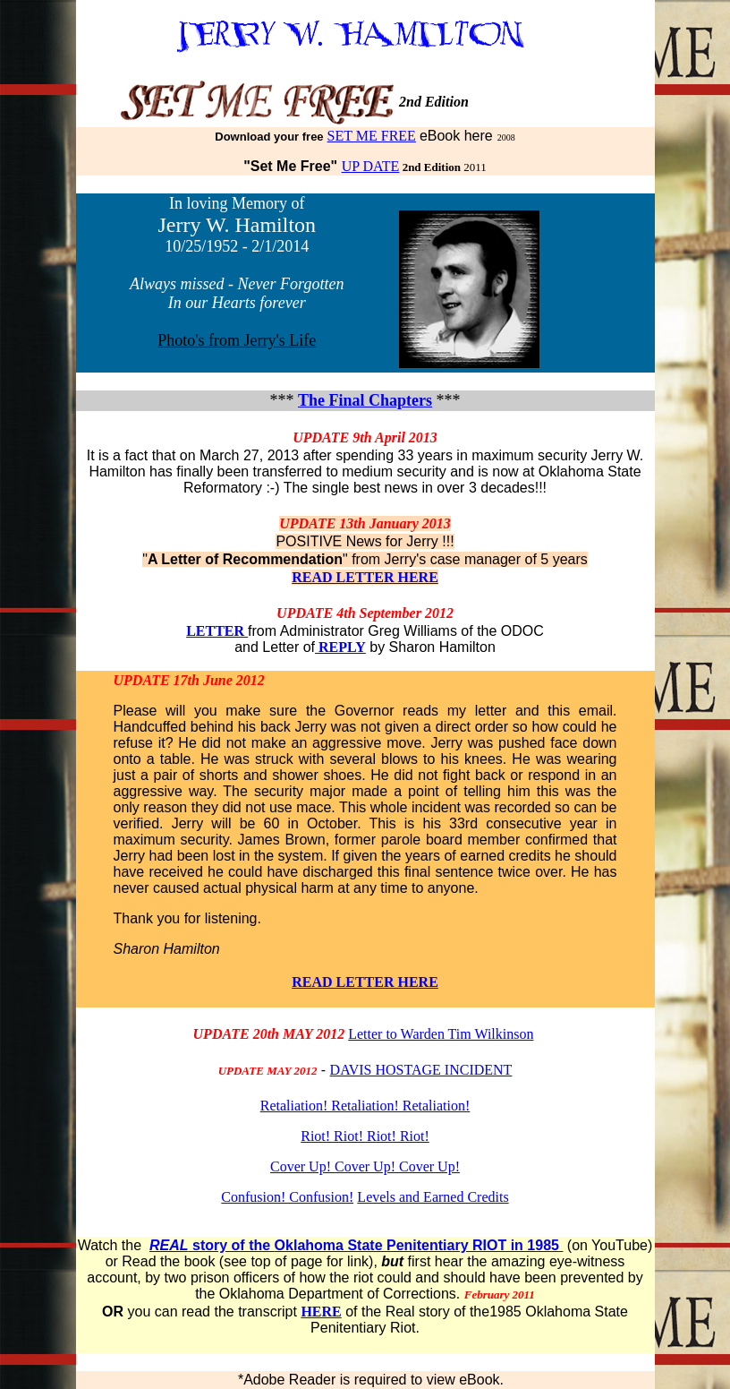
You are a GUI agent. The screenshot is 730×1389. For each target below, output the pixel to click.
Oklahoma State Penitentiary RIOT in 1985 (417, 1245)
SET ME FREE (371, 135)
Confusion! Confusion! (287, 1197)
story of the (212, 1245)
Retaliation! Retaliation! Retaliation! (365, 1105)
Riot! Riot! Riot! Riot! (365, 1136)
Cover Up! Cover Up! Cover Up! (365, 1166)
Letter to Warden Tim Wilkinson (440, 1034)
